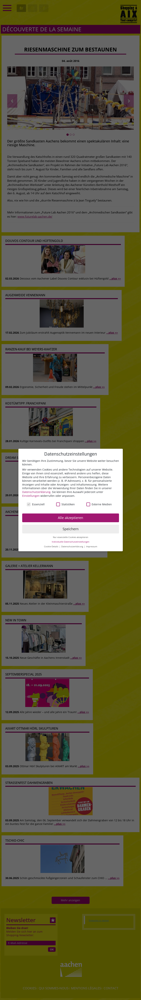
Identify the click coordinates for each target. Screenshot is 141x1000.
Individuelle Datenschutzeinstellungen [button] (70, 541)
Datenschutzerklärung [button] (72, 546)
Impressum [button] (91, 546)
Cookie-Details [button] (51, 546)
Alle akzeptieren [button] (70, 517)
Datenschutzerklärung (36, 492)
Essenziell (36, 504)
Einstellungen (31, 496)
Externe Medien (99, 504)
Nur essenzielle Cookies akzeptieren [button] (70, 537)
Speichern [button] (71, 529)
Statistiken (65, 504)
